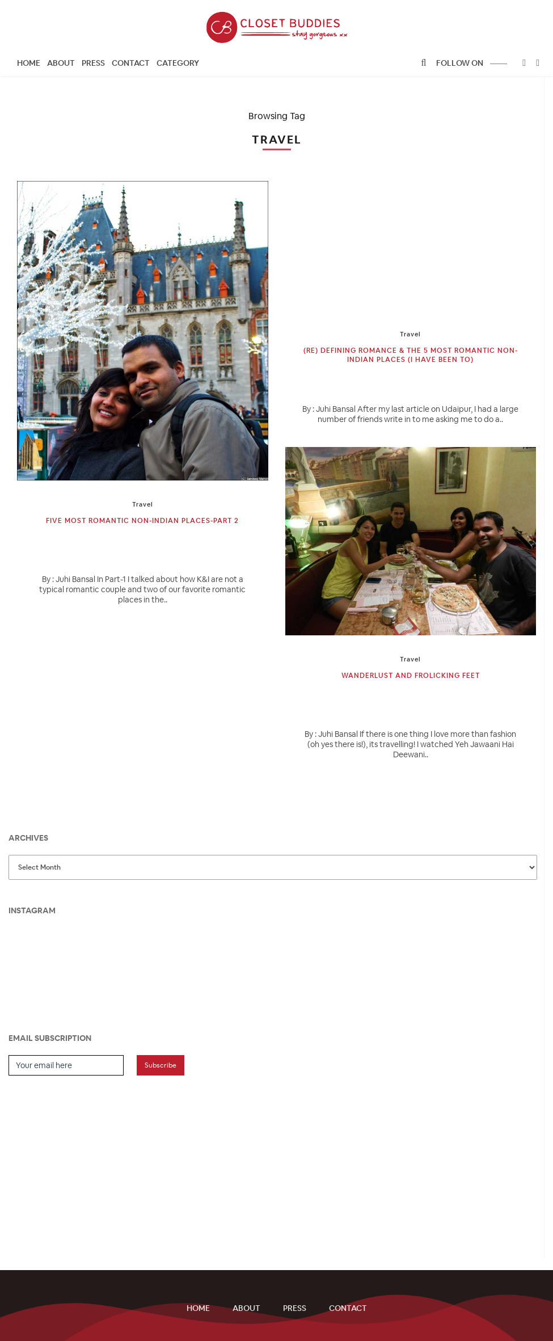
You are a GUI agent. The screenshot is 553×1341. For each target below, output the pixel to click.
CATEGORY (178, 63)
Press (93, 63)
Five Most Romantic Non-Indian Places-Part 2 (142, 520)
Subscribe (160, 1065)
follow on (471, 63)
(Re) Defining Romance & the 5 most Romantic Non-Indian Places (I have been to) (410, 355)
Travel (142, 504)
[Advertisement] (94, 1161)
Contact (131, 63)
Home (28, 63)
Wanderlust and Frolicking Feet (410, 675)
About (61, 63)
